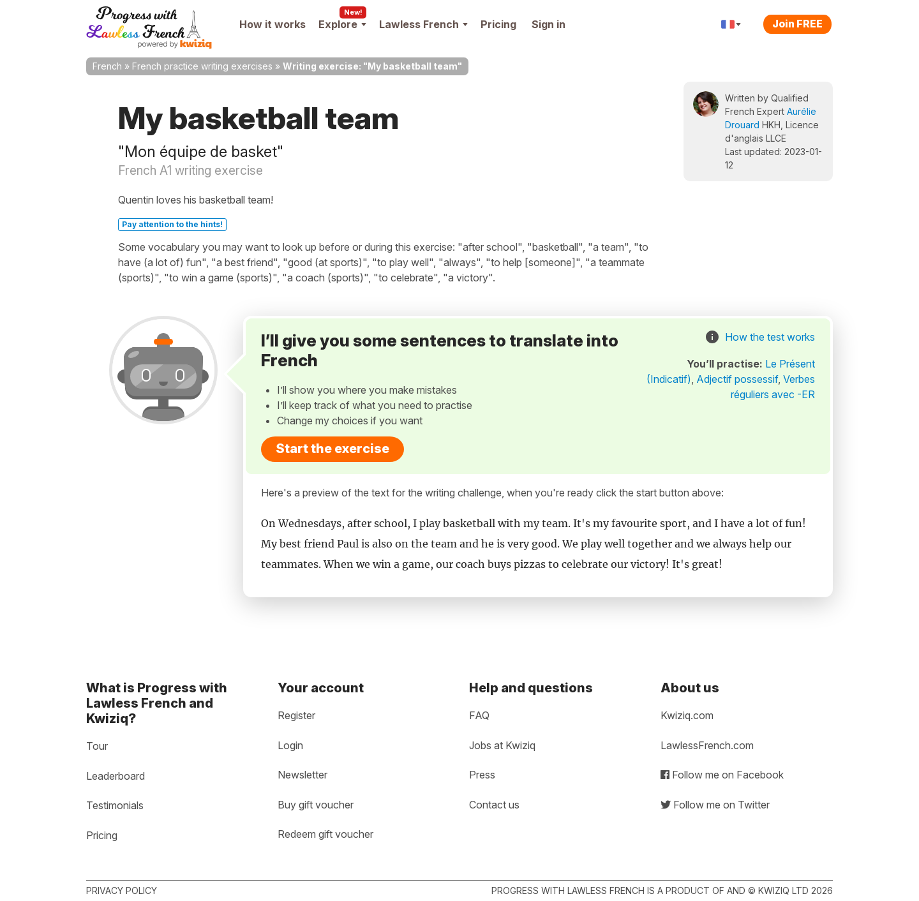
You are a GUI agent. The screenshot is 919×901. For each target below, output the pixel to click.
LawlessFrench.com (707, 745)
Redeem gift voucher (325, 834)
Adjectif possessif (737, 379)
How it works (272, 24)
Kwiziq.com (687, 715)
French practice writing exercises (202, 66)
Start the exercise (332, 448)
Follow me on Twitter (715, 804)
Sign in (548, 24)
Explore (342, 24)
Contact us (494, 804)
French (107, 66)
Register (296, 715)
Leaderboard (115, 776)
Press (482, 774)
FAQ (479, 715)
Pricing (498, 24)
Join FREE (797, 23)
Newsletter (302, 774)
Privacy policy (121, 890)
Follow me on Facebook (722, 774)
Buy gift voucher (316, 804)
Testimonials (115, 805)
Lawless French (423, 24)
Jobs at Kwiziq (502, 745)
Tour (97, 746)
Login (290, 745)
